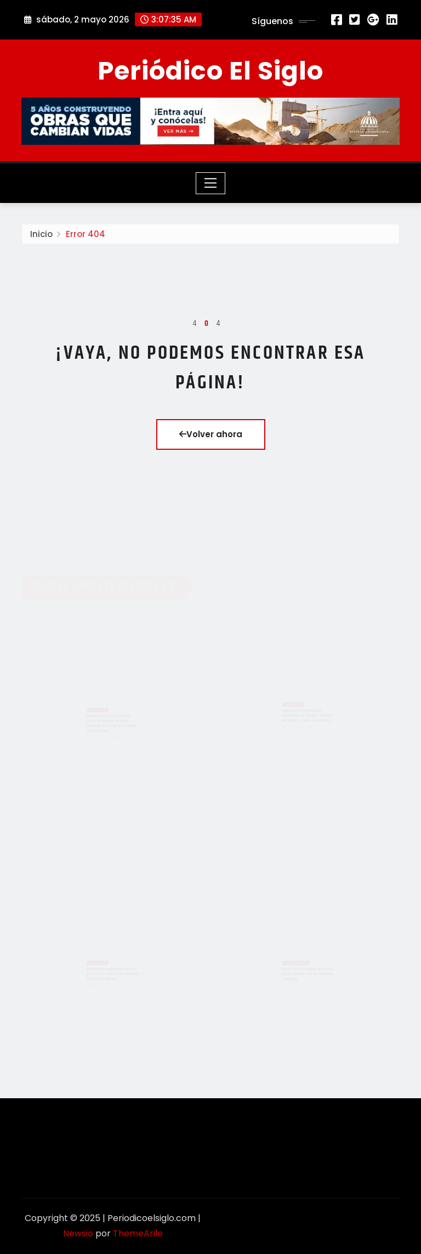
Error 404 (85, 238)
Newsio (78, 1233)
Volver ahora (210, 434)
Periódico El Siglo (210, 70)
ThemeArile (138, 1233)
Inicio (41, 238)
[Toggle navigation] (211, 183)
